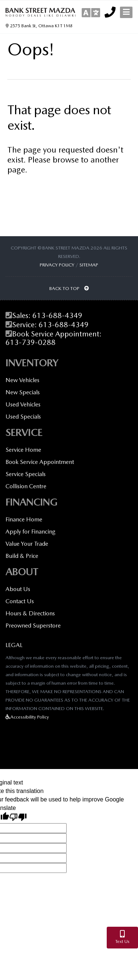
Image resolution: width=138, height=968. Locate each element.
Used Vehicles (23, 404)
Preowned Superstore (33, 625)
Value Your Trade (27, 543)
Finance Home (24, 519)
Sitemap (88, 265)
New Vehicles (22, 380)
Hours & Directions (30, 613)
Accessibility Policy (27, 717)
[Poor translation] (18, 817)
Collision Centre (26, 486)
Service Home (23, 449)
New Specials (23, 392)
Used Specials (23, 416)
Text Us (122, 937)
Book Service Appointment (40, 461)
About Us (18, 589)
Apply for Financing (31, 531)
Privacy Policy (57, 265)
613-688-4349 (57, 315)
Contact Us (20, 601)
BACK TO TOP (69, 288)
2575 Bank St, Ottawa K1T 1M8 (39, 25)
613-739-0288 (31, 342)
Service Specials (26, 474)
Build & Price (22, 555)
